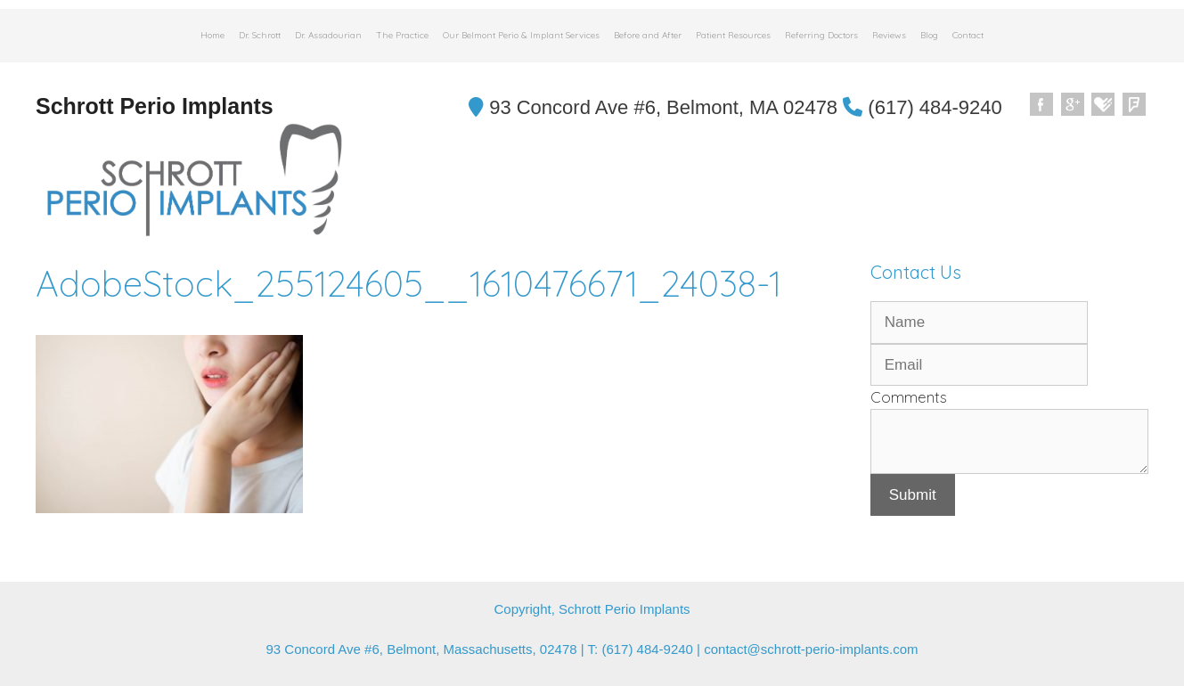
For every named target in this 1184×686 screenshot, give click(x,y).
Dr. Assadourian (328, 35)
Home (212, 35)
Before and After (648, 35)
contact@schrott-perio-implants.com (811, 649)
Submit (912, 494)
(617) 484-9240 (922, 107)
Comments (908, 397)
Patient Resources (733, 35)
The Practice (402, 35)
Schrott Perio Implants (155, 106)
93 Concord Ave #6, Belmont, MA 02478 (653, 107)
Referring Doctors (821, 35)
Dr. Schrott (260, 35)
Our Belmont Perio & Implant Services (521, 35)
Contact (968, 35)
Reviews (889, 35)
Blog (929, 35)
